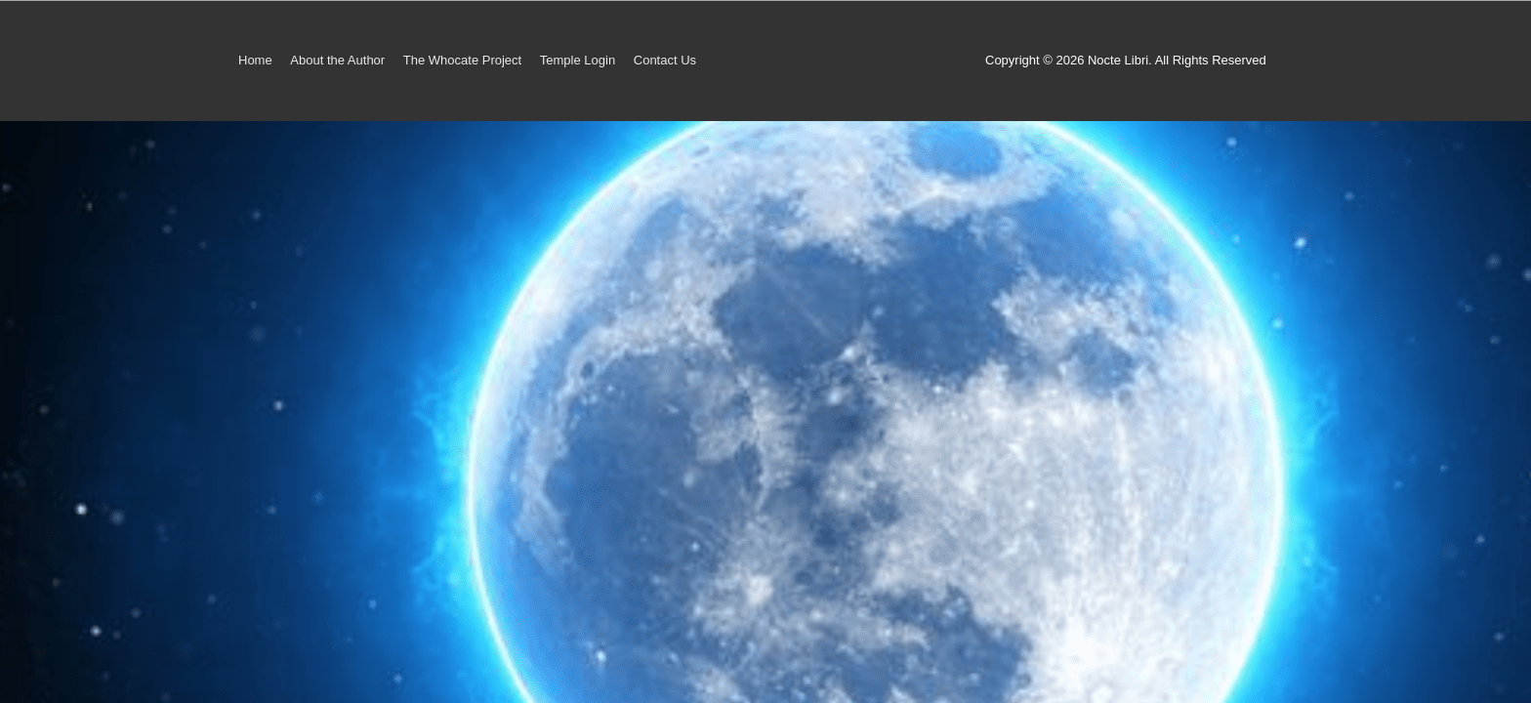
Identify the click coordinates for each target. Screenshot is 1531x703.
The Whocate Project (462, 60)
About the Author (337, 60)
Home (255, 60)
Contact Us (665, 60)
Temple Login (577, 60)
